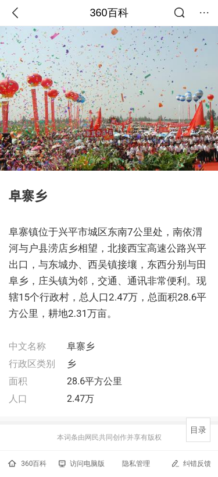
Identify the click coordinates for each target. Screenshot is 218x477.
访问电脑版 (82, 464)
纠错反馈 (191, 463)
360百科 (109, 13)
